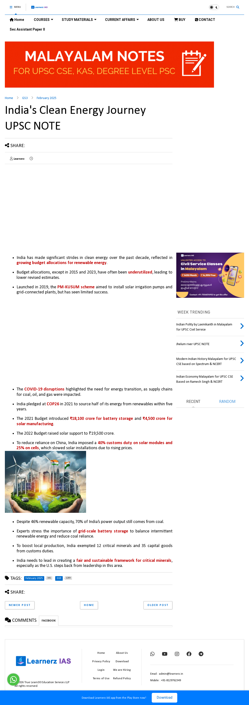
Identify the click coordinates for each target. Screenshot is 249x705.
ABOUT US (155, 20)
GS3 (25, 98)
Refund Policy (122, 678)
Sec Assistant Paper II (27, 29)
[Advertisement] (46, 202)
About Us (122, 653)
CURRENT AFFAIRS (122, 20)
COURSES (43, 20)
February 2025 (46, 98)
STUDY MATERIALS (79, 20)
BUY (179, 20)
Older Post (158, 605)
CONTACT (205, 20)
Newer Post (20, 605)
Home (17, 20)
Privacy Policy (101, 661)
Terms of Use (101, 678)
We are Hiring (122, 670)
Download (164, 698)
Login (101, 670)
